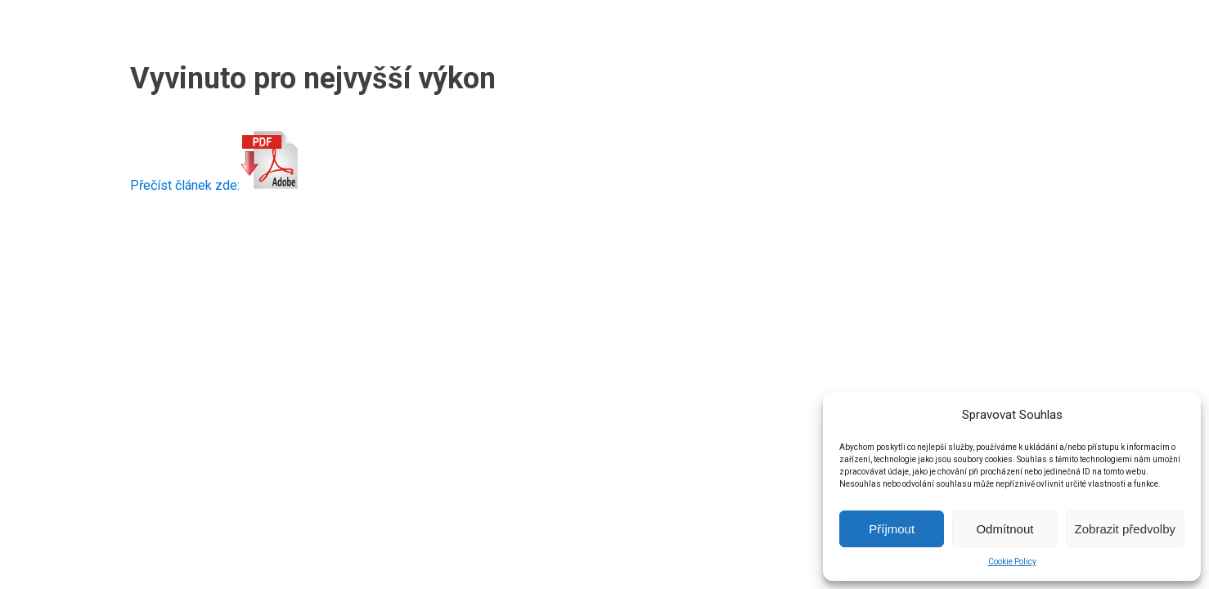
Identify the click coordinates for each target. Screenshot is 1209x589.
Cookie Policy (1012, 561)
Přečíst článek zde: (214, 185)
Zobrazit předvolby (1125, 529)
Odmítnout (1004, 529)
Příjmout (892, 529)
